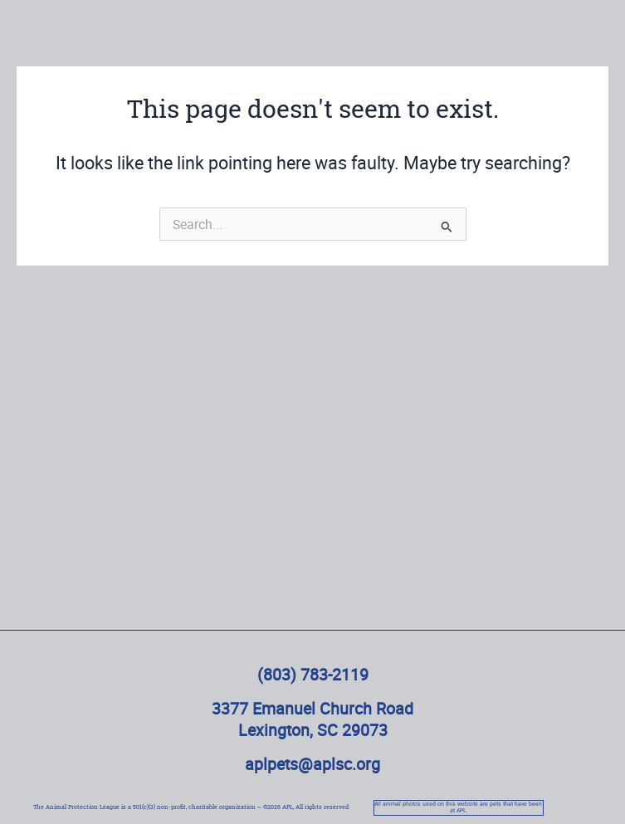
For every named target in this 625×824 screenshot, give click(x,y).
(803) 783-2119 (313, 674)
